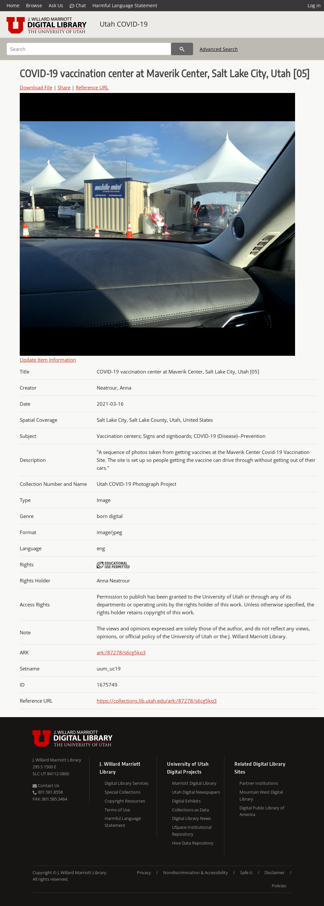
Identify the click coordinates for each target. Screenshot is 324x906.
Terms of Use (117, 810)
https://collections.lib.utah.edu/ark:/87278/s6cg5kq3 (157, 700)
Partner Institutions (258, 783)
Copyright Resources (125, 801)
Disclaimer (274, 872)
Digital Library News (191, 818)
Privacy (144, 872)
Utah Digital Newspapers (196, 792)
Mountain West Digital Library (261, 795)
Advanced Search (219, 49)
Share (64, 87)
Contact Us (46, 785)
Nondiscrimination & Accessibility (195, 872)
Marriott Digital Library (194, 783)
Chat (78, 5)
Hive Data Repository (192, 843)
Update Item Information (48, 359)
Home (13, 5)
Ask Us (56, 5)
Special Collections (122, 792)
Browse (34, 5)
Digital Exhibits (186, 801)
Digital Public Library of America (261, 811)
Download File (36, 87)
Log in (314, 5)
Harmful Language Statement (124, 5)
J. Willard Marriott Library (57, 760)
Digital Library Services (126, 783)
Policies (279, 886)
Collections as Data (190, 810)
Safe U (246, 872)
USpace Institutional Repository (192, 830)
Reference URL (92, 87)
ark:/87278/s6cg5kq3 (121, 652)
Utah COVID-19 (124, 24)
